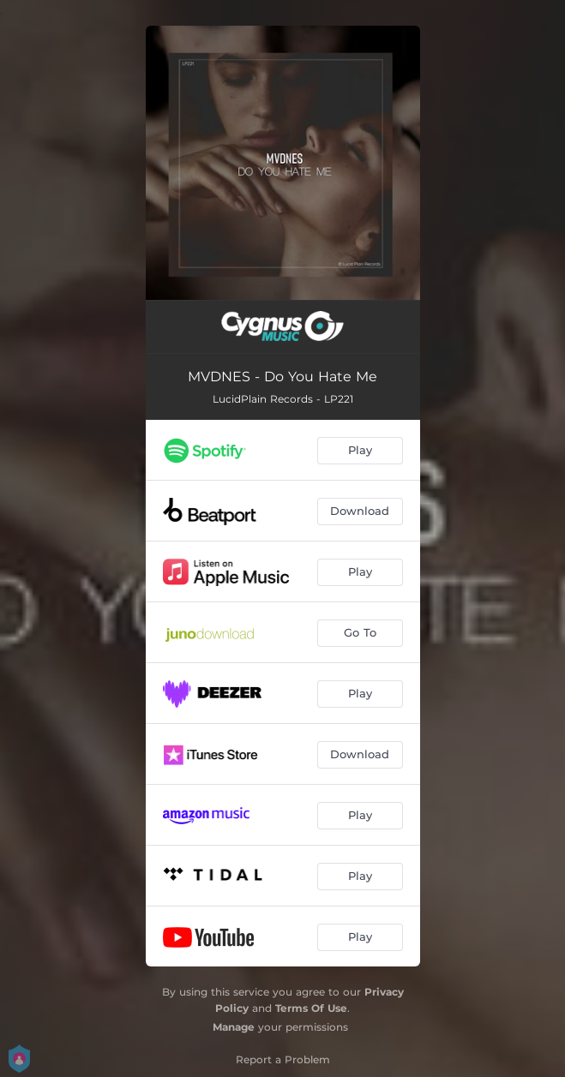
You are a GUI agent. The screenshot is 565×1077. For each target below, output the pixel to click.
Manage (234, 1026)
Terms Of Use (311, 1008)
